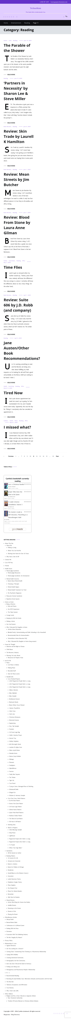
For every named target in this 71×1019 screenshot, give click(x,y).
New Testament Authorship (15, 998)
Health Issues (8, 568)
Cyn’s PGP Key (9, 562)
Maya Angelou (11, 885)
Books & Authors (12, 864)
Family (5, 260)
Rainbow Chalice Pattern (15, 815)
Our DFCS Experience (13, 609)
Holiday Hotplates (13, 741)
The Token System (13, 612)
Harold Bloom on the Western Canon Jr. (18, 873)
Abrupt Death (9, 919)
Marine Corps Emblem (15, 756)
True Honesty (10, 988)
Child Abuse (9, 649)
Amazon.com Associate (14, 861)
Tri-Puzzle (12, 845)
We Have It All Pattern (15, 821)
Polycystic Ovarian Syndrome (14, 596)
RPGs (23, 260)
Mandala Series (13, 753)
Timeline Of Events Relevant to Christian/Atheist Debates (23, 1001)
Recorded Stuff (12, 671)
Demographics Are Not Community (15, 960)
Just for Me (8, 660)
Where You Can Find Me (14, 550)
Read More (11, 74)
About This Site (9, 543)
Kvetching (11, 386)
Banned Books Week (11, 922)
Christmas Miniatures (14, 717)
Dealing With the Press (12, 928)
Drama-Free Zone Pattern (16, 803)
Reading (15, 40)
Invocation (10, 876)
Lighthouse (12, 836)
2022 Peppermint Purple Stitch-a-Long (19, 687)
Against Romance (11, 945)
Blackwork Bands (13, 702)
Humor (5, 40)
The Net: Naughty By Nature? (14, 937)
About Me (9, 545)
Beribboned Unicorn (14, 699)
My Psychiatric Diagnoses (14, 593)
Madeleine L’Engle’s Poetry (15, 882)
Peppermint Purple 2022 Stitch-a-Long (19, 842)
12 (37, 456)
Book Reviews (7, 126)
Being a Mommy (10, 604)
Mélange (11, 759)
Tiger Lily (11, 780)
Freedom (11, 729)
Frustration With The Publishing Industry (17, 934)
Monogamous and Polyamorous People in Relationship (20, 969)
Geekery (6, 420)
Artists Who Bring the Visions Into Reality (19, 902)
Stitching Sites (11, 824)
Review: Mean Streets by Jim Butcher (16, 179)
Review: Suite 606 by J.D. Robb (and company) (18, 305)
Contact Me (8, 559)
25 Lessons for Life (13, 858)
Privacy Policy (9, 940)
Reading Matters (10, 856)
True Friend (12, 783)
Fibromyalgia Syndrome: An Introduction (18, 576)
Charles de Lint (12, 496)
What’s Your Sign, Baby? (15, 848)
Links (10, 40)
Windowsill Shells (13, 789)
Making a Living (12, 547)
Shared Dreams (10, 900)
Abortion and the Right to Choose (15, 646)
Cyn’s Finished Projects (14, 679)
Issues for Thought (10, 644)
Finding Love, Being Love (13, 966)
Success (11, 771)
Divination (9, 931)
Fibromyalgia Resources (14, 573)
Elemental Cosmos (14, 720)
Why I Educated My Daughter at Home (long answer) (22, 641)
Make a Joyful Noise (14, 750)
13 (40, 456)
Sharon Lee (11, 506)
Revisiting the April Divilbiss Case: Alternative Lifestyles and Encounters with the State (29, 979)
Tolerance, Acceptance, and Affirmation (16, 985)
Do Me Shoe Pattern (14, 800)
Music (8, 662)
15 (47, 456)
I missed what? (17, 427)
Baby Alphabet (13, 693)
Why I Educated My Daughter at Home (16, 627)
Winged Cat (12, 792)
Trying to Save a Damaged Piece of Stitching (21, 786)
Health (5, 386)
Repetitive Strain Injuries (13, 599)
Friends (7, 565)
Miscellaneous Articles (11, 917)
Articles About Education (14, 629)
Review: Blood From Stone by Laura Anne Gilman (17, 225)
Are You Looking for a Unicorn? (14, 948)
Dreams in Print (12, 911)
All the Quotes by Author (14, 853)
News (16, 420)
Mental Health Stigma (13, 587)
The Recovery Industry (12, 652)
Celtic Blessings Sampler (15, 830)
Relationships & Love (10, 943)
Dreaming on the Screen (14, 908)
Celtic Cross (12, 711)
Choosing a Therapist (13, 584)
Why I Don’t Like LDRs (12, 991)
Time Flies (13, 267)
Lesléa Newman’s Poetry (14, 879)
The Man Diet (10, 982)
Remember (11, 894)
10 (31, 456)
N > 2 (8, 973)
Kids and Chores (12, 606)
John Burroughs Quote (15, 744)
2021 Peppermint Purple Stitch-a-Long (19, 684)
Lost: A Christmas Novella (16, 484)
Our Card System (11, 624)
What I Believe (9, 994)
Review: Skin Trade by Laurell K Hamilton (19, 136)
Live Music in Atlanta (13, 665)
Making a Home (10, 621)
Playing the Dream (13, 914)
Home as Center (9, 602)
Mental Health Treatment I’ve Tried (17, 590)
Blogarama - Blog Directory (12, 1014)
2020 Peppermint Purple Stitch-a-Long (19, 681)
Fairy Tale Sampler (14, 726)
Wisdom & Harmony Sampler (17, 795)
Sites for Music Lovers (14, 674)
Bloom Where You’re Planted (16, 705)
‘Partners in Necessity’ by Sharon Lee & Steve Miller (16, 90)
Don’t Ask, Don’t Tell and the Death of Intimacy (18, 964)
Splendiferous (12, 768)
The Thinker (12, 777)
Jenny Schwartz (12, 486)
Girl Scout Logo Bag (14, 732)
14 (44, 456)
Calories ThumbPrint (14, 708)
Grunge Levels (10, 615)
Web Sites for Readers (14, 897)
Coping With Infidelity (12, 954)
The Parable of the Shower (17, 48)
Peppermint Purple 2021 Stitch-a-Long (19, 839)
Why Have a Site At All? (12, 556)
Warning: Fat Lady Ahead (13, 655)
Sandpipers (12, 765)
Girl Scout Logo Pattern (15, 806)
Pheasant (11, 762)
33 (53, 456)
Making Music (11, 668)
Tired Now (13, 392)
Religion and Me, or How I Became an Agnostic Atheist (21, 996)
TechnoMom (35, 8)
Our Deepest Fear (12, 888)
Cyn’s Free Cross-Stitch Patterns (16, 798)
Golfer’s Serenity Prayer (15, 735)
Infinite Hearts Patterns (15, 809)
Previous (10, 456)
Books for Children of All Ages (16, 867)
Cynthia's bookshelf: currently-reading (17, 480)
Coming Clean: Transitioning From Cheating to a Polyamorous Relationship (26, 951)
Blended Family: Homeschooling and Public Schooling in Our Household (27, 632)
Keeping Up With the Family (13, 618)
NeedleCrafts (9, 677)
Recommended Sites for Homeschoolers (18, 635)
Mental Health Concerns (12, 579)
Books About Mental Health (15, 581)
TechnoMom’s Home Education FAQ (17, 638)
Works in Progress (12, 827)
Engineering (12, 723)
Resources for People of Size (15, 657)
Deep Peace (12, 833)
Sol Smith (7, 519)
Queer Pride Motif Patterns (16, 812)
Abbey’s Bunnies (13, 690)
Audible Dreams (12, 905)
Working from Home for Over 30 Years (18, 553)
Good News (12, 260)
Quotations (9, 851)
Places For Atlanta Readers (15, 891)
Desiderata (10, 870)
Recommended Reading (12, 975)
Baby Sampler (12, 696)
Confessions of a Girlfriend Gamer (15, 925)
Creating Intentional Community (14, 957)
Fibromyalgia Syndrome (12, 571)
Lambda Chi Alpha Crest (15, 747)
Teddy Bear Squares (14, 774)
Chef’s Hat (12, 714)
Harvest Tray (12, 738)
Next (57, 456)
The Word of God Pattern (16, 818)
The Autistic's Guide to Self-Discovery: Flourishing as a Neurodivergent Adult (18, 514)
